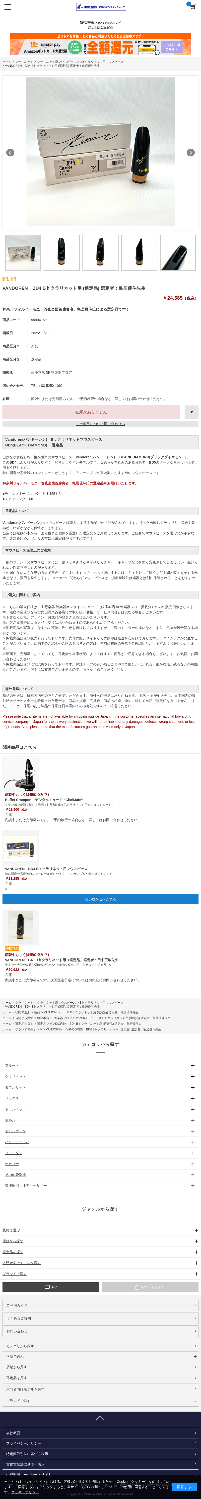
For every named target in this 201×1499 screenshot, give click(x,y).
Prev (10, 153)
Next (191, 153)
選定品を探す (16, 1378)
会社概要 (13, 1433)
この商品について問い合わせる (100, 424)
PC (51, 1287)
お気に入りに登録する (192, 412)
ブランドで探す (18, 1401)
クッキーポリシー (25, 1492)
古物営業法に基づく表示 (25, 1464)
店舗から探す (16, 1367)
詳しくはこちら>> (100, 27)
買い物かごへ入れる (100, 899)
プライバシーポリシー (23, 1443)
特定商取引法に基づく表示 (27, 1454)
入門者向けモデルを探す (25, 1389)
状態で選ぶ (15, 1356)
